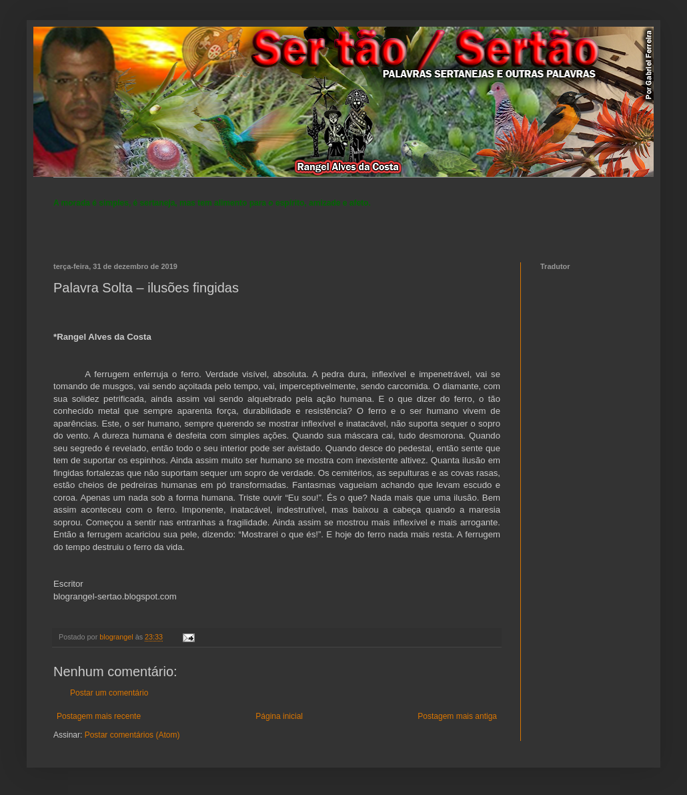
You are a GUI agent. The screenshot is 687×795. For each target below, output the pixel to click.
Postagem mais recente (99, 716)
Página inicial (279, 716)
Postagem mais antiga (457, 716)
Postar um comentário (109, 693)
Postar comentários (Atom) (132, 735)
